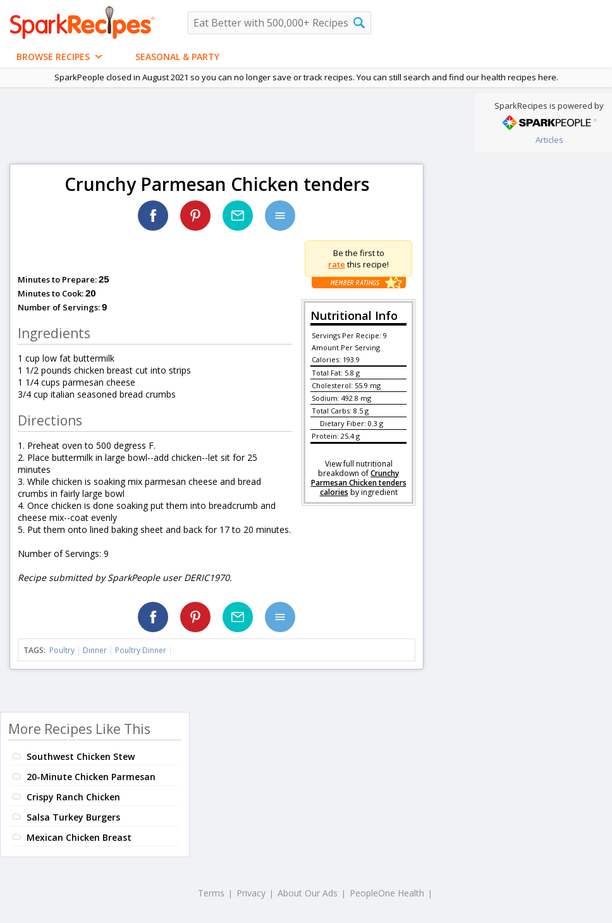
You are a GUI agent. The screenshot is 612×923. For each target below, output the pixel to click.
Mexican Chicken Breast (79, 837)
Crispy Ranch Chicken (73, 797)
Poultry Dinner (140, 650)
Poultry (62, 650)
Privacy (251, 893)
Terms (211, 893)
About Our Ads (308, 893)
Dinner (95, 650)
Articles (549, 139)
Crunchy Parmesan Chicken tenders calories (359, 483)
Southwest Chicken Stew (81, 756)
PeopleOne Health (387, 893)
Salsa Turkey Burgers (73, 817)
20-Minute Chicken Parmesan (91, 777)
